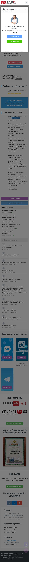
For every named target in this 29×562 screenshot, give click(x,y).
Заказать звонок (14, 41)
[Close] (26, 9)
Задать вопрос (14, 36)
